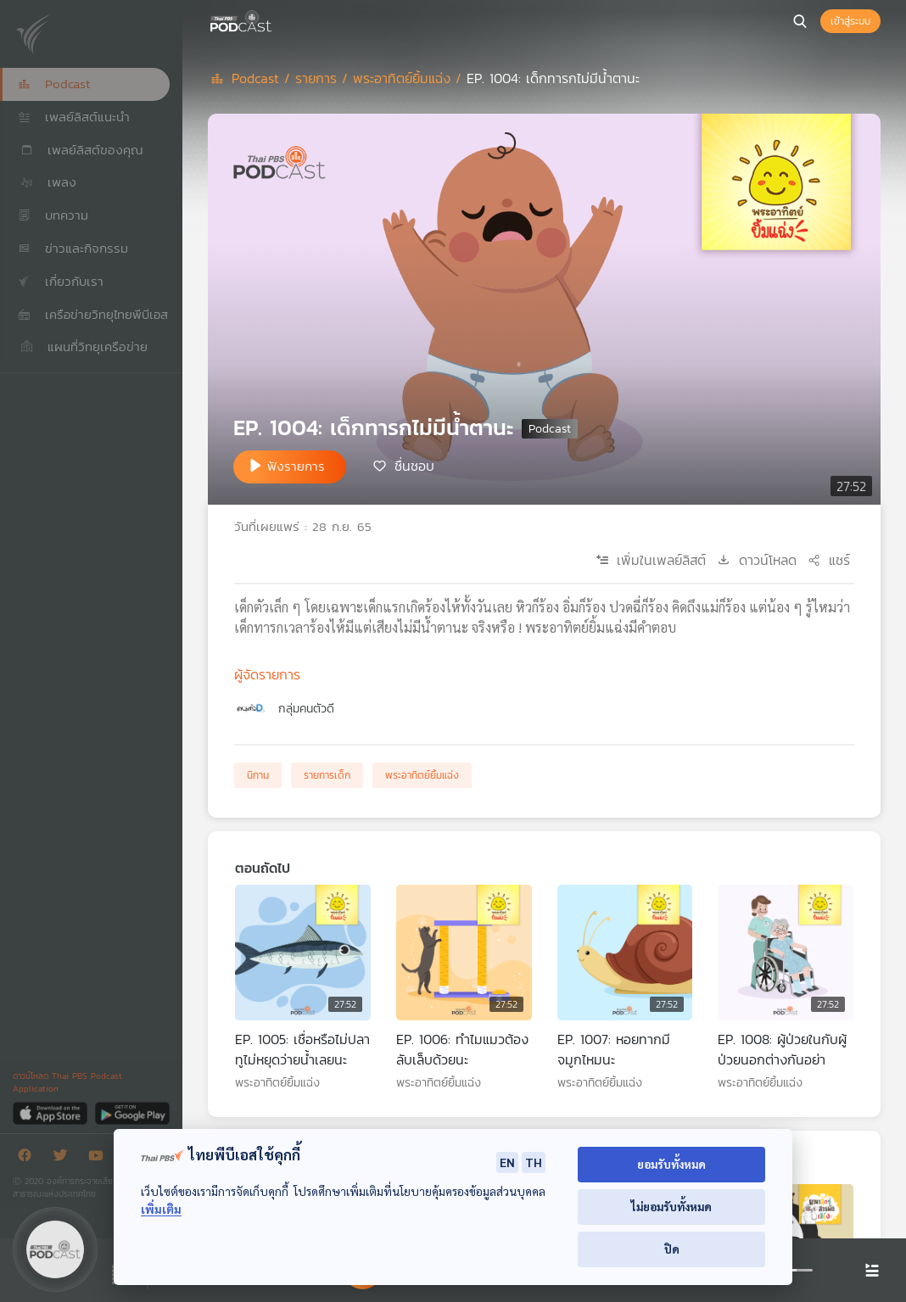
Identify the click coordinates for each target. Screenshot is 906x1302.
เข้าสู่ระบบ (850, 21)
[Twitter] (64, 1158)
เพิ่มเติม (161, 1209)
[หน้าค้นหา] (800, 21)
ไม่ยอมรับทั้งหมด (671, 1206)
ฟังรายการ (296, 466)
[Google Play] (132, 1112)
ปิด (672, 1249)
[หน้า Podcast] (276, 19)
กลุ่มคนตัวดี (306, 709)
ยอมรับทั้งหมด (671, 1164)
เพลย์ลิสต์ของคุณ (80, 149)
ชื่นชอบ (414, 465)
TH (533, 1162)
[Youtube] (100, 1158)
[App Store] (51, 1112)
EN (507, 1162)
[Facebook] (29, 1158)
